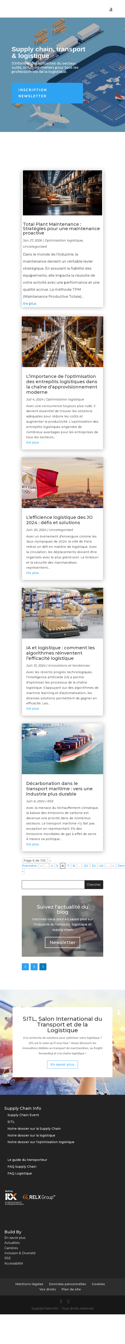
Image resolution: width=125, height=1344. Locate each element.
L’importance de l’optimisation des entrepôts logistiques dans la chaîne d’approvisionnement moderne (61, 384)
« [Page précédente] (41, 866)
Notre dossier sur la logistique (31, 1135)
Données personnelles (67, 1284)
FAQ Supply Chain (21, 1167)
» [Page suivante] (113, 866)
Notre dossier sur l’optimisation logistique (40, 1142)
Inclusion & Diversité (20, 1253)
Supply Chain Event (23, 1115)
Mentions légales (29, 1284)
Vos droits (47, 1289)
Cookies (98, 1284)
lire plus (30, 303)
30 (94, 866)
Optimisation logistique (64, 240)
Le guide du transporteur (27, 1160)
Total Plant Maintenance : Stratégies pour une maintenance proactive (61, 229)
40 (101, 866)
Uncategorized (35, 247)
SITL (11, 1122)
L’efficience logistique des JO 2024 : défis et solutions (59, 520)
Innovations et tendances (69, 665)
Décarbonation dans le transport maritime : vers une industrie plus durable (59, 789)
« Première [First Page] (36, 863)
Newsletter (62, 942)
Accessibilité (13, 1263)
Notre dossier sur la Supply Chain (34, 1129)
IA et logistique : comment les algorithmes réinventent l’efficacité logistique (60, 653)
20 (86, 866)
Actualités (12, 1243)
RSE (50, 801)
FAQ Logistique (19, 1173)
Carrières (11, 1248)
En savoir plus (62, 1064)
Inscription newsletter (32, 93)
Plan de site (71, 1289)
